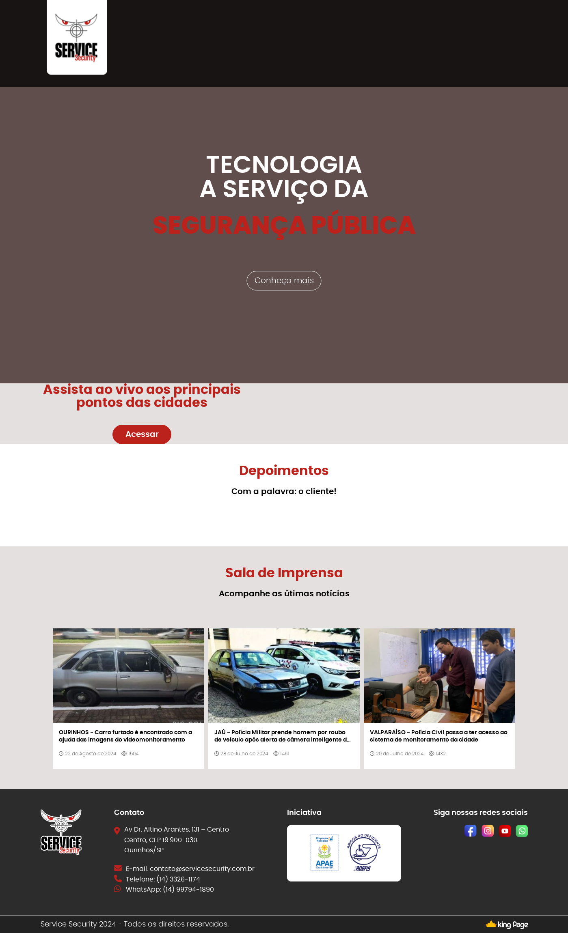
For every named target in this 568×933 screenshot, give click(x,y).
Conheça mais (284, 281)
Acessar (142, 434)
